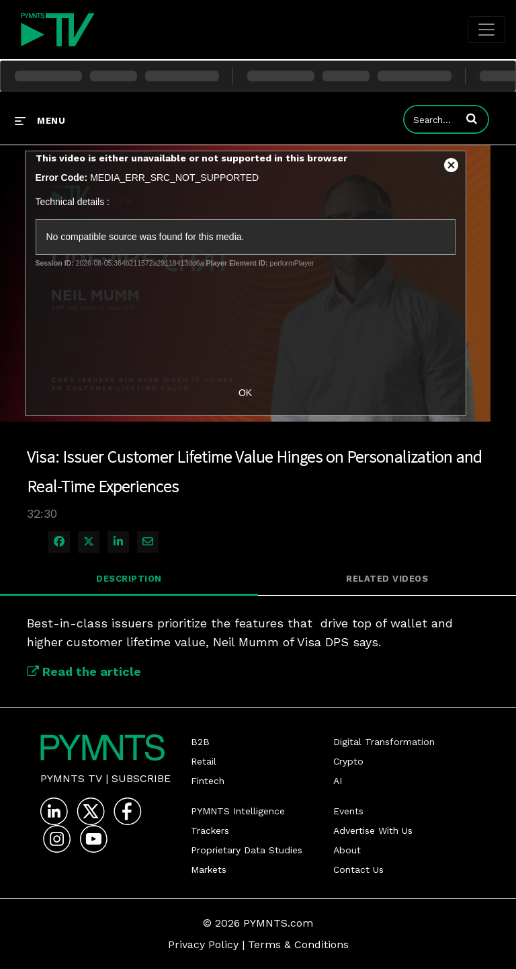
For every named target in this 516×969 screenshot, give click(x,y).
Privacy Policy (203, 944)
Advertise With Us (373, 830)
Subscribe (141, 778)
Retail (203, 761)
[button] (472, 118)
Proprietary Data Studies (246, 850)
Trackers (210, 830)
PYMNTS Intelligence (238, 811)
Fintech (207, 780)
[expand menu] (40, 120)
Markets (208, 869)
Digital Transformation (384, 741)
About (347, 850)
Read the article (84, 671)
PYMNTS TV (71, 778)
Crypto (348, 761)
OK (245, 392)
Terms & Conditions (298, 944)
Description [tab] (129, 579)
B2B (200, 741)
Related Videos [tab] (387, 579)
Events (348, 811)
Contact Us (358, 869)
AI (337, 780)
